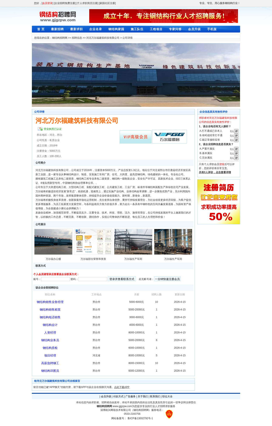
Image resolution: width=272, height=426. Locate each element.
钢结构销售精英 (50, 309)
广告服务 (130, 396)
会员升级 (194, 29)
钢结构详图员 (50, 370)
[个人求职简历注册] (87, 3)
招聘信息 (77, 37)
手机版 (212, 29)
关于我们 (143, 396)
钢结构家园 (116, 29)
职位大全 (167, 396)
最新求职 (76, 29)
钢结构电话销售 (50, 317)
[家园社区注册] (107, 3)
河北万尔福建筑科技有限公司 (102, 37)
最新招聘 (57, 29)
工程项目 (156, 29)
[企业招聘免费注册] (65, 3)
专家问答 (175, 29)
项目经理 (50, 355)
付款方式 (118, 396)
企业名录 (95, 29)
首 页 (41, 29)
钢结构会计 (50, 325)
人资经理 (50, 332)
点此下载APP (121, 387)
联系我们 (155, 396)
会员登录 (47, 3)
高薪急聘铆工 (50, 363)
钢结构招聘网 (59, 37)
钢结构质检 (50, 348)
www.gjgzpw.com (122, 406)
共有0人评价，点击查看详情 (215, 172)
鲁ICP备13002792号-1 (140, 418)
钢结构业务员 (50, 340)
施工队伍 (137, 29)
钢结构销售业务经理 (50, 302)
